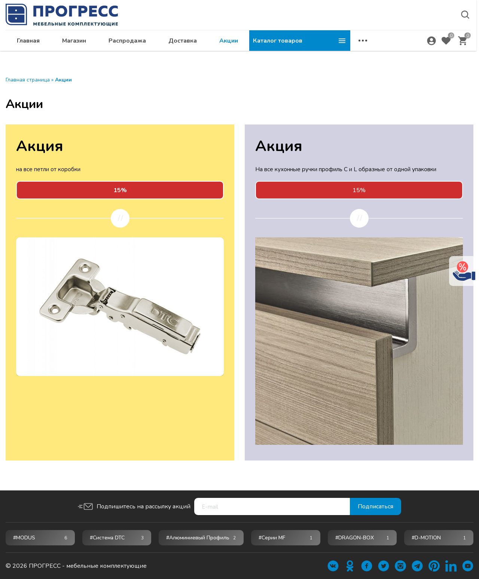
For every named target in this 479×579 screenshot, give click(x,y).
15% (359, 190)
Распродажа (228, 43)
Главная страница (28, 79)
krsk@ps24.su (405, 24)
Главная (129, 43)
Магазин (175, 43)
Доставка (283, 43)
